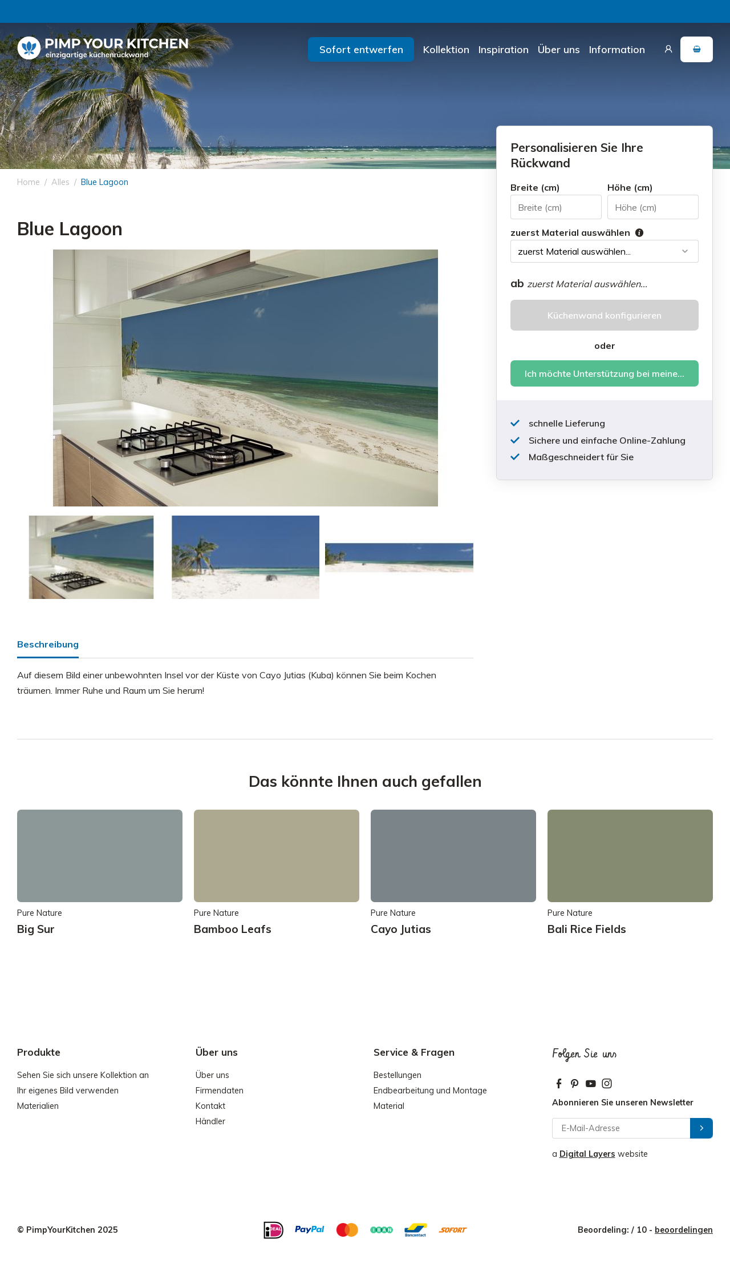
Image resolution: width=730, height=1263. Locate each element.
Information (617, 49)
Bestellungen (397, 1075)
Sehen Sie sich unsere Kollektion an (83, 1075)
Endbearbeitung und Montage (430, 1090)
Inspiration (503, 49)
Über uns (559, 49)
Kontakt (210, 1106)
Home (28, 182)
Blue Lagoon (104, 182)
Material (389, 1106)
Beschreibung (48, 644)
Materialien (38, 1106)
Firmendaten (220, 1090)
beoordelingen (684, 1230)
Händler (210, 1121)
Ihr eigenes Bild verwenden (68, 1090)
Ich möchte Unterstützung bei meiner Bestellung (612, 373)
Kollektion (446, 49)
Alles (60, 182)
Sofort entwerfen (361, 49)
